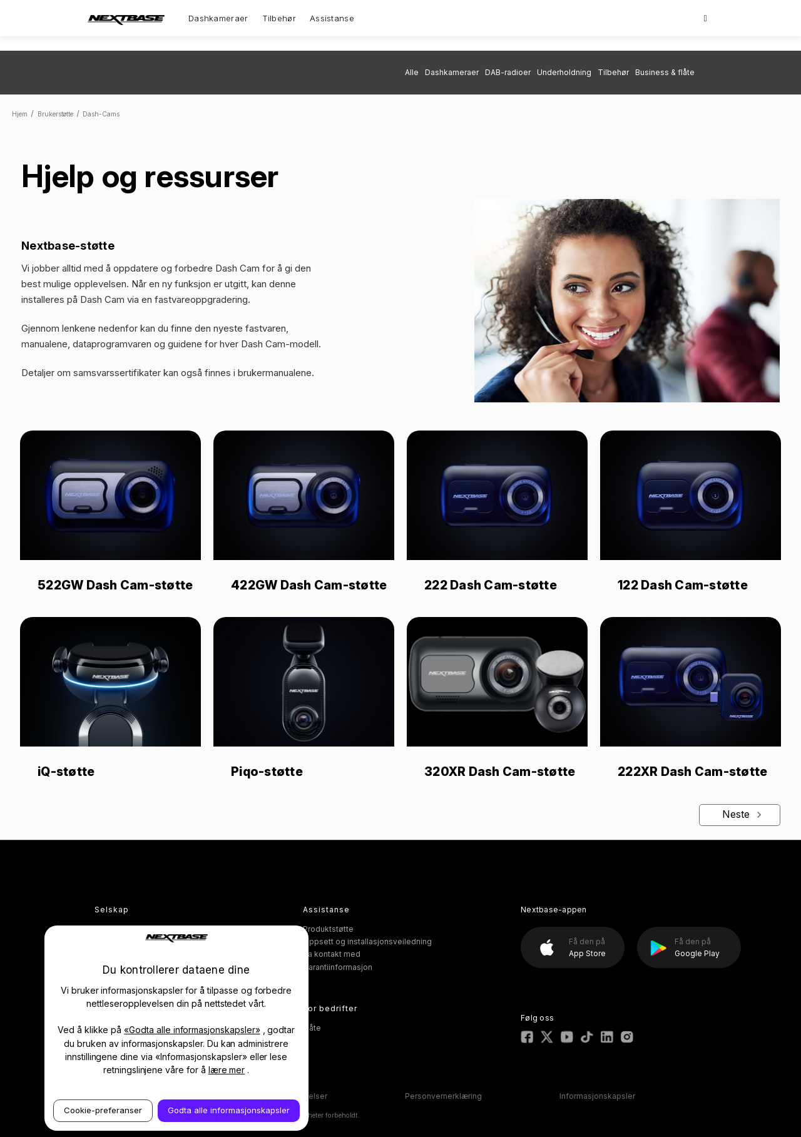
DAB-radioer (508, 72)
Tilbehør (613, 72)
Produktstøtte (328, 929)
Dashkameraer (452, 72)
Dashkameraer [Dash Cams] (218, 18)
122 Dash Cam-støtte (683, 585)
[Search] (705, 18)
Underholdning (564, 72)
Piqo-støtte (267, 771)
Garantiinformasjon (337, 967)
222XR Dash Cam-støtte (692, 771)
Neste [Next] (743, 814)
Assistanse (332, 18)
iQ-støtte (66, 771)
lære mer (226, 1069)
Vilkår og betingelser (289, 1096)
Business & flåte (665, 72)
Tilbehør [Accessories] (279, 18)
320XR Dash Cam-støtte (499, 771)
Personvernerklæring (443, 1096)
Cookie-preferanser (103, 1110)
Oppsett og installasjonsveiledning (367, 941)
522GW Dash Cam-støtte (115, 585)
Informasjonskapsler (597, 1096)
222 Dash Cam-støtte (490, 585)
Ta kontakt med (331, 954)
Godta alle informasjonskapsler (229, 1110)
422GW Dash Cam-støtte (309, 585)
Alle (412, 72)
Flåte (312, 1027)
